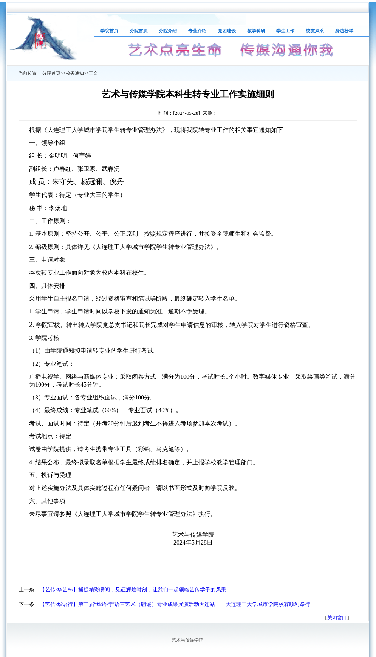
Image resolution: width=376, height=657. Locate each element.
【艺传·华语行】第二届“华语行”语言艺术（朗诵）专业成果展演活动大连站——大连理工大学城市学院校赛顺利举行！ (178, 604)
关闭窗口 (337, 617)
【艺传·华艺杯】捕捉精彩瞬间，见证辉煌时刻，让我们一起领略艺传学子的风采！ (136, 590)
